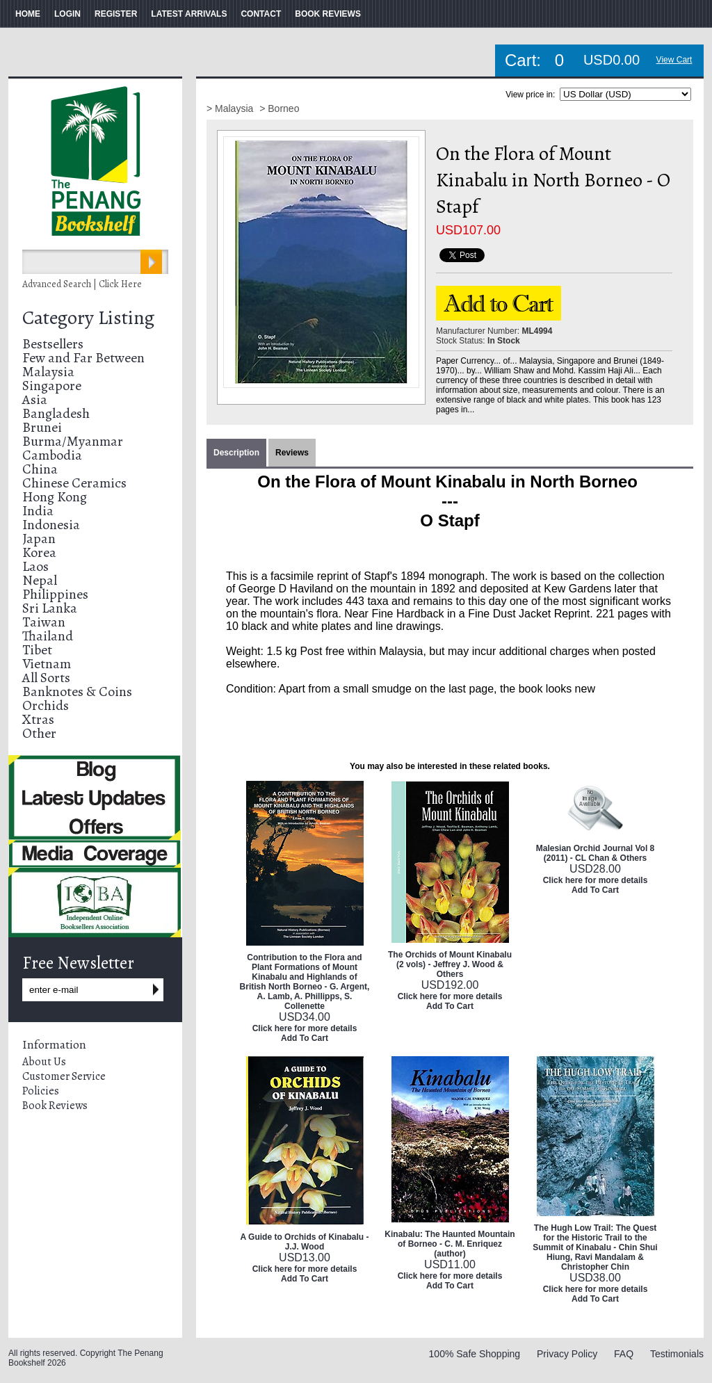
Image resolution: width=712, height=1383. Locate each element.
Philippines (55, 594)
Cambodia (52, 455)
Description (236, 453)
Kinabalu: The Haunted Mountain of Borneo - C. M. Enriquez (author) (450, 1244)
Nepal (39, 580)
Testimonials (677, 1353)
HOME (27, 14)
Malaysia (48, 371)
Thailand (47, 635)
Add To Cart (304, 1038)
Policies (40, 1091)
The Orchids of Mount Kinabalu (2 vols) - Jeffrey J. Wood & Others (450, 964)
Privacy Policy (567, 1353)
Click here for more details (304, 1028)
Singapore (51, 385)
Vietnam (46, 663)
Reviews (292, 453)
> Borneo (279, 108)
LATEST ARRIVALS (189, 14)
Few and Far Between (83, 357)
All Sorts (46, 677)
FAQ (623, 1353)
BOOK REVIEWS (328, 14)
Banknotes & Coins (77, 691)
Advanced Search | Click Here (82, 284)
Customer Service (64, 1076)
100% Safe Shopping (475, 1353)
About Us (44, 1061)
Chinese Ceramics (74, 483)
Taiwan (43, 622)
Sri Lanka (49, 608)
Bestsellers (52, 343)
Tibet (37, 649)
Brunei (42, 427)
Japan (39, 538)
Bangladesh (56, 413)
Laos (35, 566)
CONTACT (261, 14)
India (38, 510)
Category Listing (88, 318)
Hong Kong (54, 496)
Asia (34, 399)
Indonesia (51, 524)
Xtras (38, 719)
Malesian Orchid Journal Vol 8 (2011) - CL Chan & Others (595, 853)
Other (39, 733)
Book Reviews (55, 1105)
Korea (39, 552)
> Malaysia (231, 108)
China (40, 469)
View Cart (674, 60)
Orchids (45, 705)
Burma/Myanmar (72, 441)
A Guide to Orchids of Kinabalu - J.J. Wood (305, 1242)
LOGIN (67, 14)
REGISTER (116, 14)
